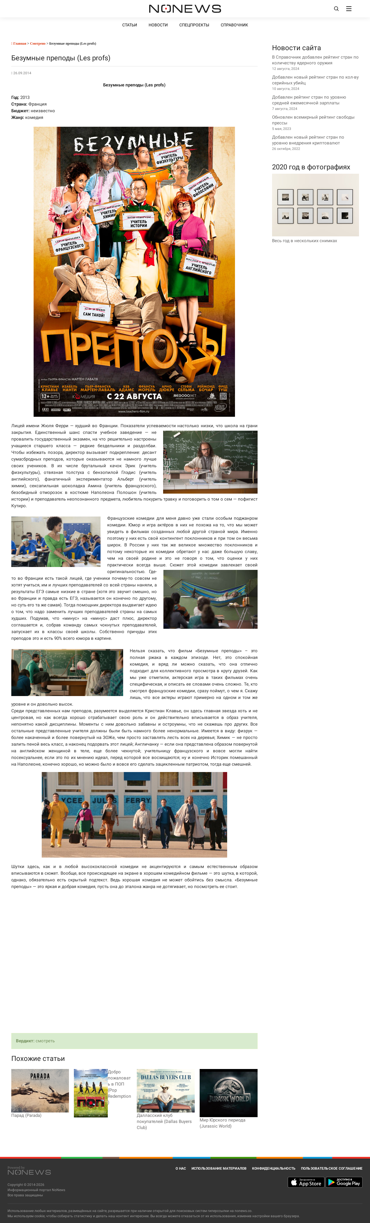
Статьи (129, 25)
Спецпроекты (194, 25)
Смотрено (37, 43)
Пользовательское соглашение (332, 1168)
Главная (18, 43)
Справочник (234, 25)
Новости (158, 25)
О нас (181, 1168)
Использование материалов (219, 1168)
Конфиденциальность (274, 1168)
